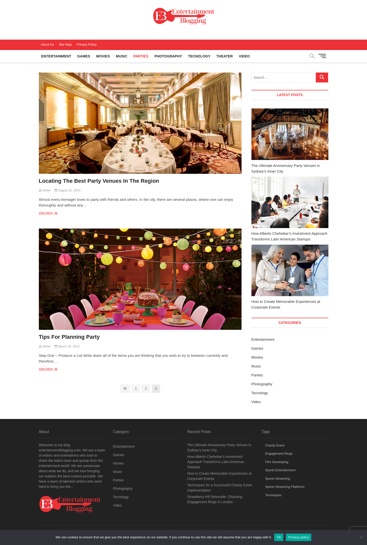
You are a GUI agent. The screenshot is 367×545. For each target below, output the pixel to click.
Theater (224, 56)
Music (121, 56)
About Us (47, 44)
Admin (45, 190)
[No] (360, 537)
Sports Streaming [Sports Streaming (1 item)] (277, 478)
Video (244, 56)
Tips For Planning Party (69, 337)
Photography (168, 56)
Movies (103, 56)
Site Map (65, 44)
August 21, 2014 (67, 190)
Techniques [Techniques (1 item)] (273, 495)
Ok (279, 537)
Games (83, 56)
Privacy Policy (87, 44)
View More (51, 213)
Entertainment (56, 56)
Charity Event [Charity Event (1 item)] (275, 445)
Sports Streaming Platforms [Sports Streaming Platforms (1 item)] (285, 487)
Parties (140, 56)
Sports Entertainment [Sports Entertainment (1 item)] (280, 470)
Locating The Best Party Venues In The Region (99, 181)
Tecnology (199, 56)
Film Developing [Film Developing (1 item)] (276, 462)
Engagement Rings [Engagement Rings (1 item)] (279, 453)
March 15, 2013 (67, 346)
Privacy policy (298, 537)
